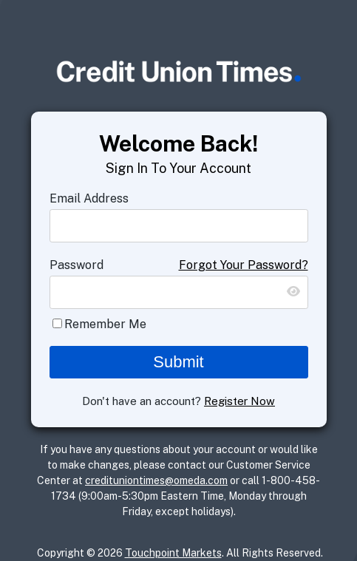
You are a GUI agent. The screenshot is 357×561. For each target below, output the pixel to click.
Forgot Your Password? (243, 265)
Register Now (239, 401)
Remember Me (105, 324)
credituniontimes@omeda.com (156, 480)
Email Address (89, 198)
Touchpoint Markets (173, 553)
